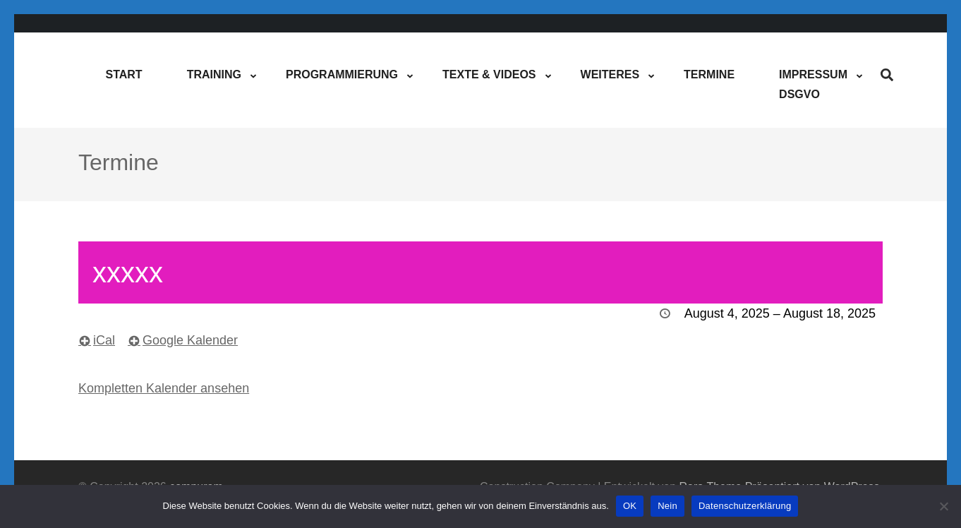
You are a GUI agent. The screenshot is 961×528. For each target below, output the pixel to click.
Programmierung (342, 74)
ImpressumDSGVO (813, 84)
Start (123, 74)
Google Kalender (190, 340)
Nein (667, 505)
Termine (709, 74)
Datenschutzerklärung (745, 505)
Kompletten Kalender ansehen (163, 388)
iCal (104, 340)
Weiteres (610, 74)
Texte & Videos (489, 74)
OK (629, 505)
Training (214, 74)
